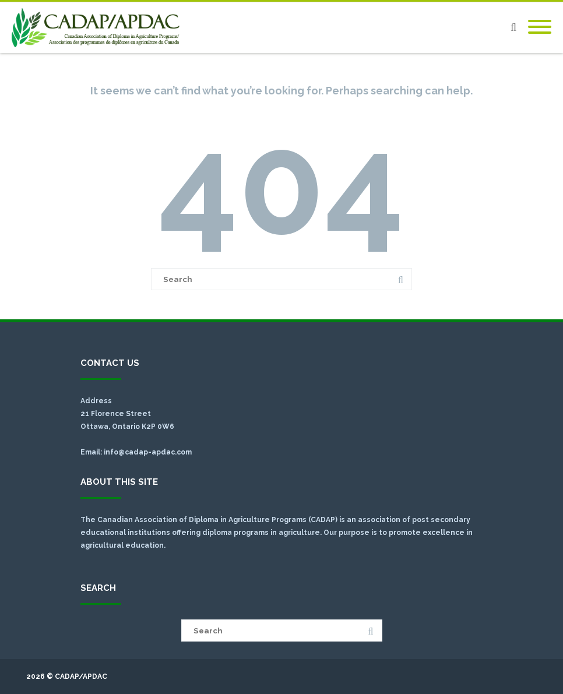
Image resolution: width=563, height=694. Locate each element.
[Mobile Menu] (539, 27)
